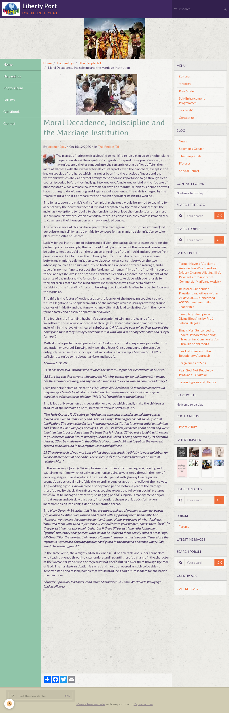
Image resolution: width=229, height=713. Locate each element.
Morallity (185, 83)
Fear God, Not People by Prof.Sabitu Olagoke (196, 372)
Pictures (185, 163)
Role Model (187, 91)
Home (8, 65)
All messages (190, 589)
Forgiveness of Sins (192, 363)
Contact (9, 124)
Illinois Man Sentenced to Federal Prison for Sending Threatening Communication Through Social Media (199, 337)
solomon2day (57, 146)
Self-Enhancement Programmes (192, 100)
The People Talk (90, 63)
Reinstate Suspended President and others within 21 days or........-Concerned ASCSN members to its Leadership (198, 298)
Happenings (12, 76)
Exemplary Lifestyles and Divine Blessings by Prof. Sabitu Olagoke (196, 318)
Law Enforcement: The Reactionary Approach (195, 353)
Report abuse (143, 704)
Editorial (184, 76)
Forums (9, 100)
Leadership (186, 110)
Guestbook (11, 112)
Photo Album (13, 88)
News (183, 141)
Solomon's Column (191, 148)
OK (219, 215)
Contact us (187, 117)
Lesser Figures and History (197, 382)
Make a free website (90, 704)
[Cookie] (9, 704)
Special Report (189, 171)
